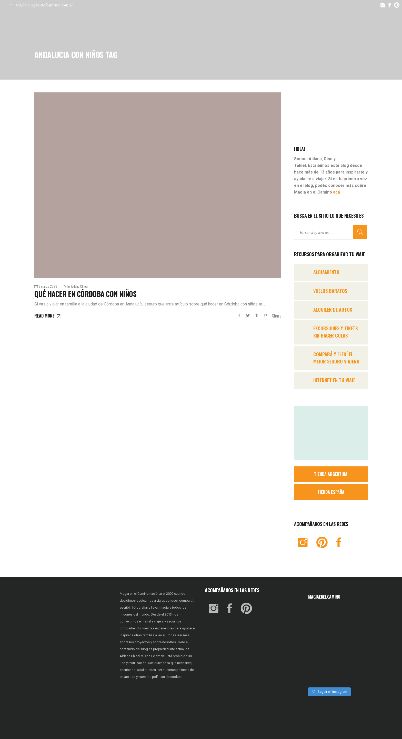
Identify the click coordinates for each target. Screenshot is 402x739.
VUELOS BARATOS (330, 290)
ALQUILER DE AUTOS (332, 309)
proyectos (142, 642)
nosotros (169, 642)
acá (336, 192)
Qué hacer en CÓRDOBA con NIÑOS (85, 294)
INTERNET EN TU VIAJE (334, 380)
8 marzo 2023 (47, 286)
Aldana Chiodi (77, 286)
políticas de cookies (167, 677)
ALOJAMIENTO (326, 272)
